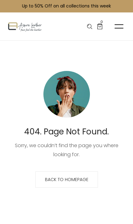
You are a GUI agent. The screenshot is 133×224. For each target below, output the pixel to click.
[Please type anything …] (89, 26)
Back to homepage (66, 179)
